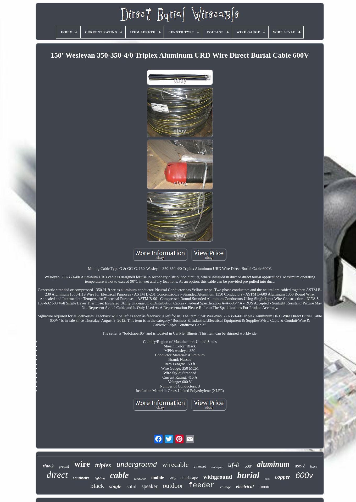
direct (57, 475)
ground (64, 466)
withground (217, 476)
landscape (189, 478)
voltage (225, 487)
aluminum (273, 464)
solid (131, 486)
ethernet (200, 466)
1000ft (264, 487)
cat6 (267, 478)
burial (248, 475)
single (115, 486)
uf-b (234, 464)
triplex (103, 465)
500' (248, 466)
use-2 (300, 465)
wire (82, 463)
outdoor (173, 485)
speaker (150, 486)
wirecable (175, 464)
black (97, 485)
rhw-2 (48, 465)
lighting (100, 478)
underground (136, 464)
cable (119, 475)
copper (282, 477)
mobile (157, 477)
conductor (140, 478)
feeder (201, 485)
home (313, 466)
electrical (245, 486)
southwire (81, 478)
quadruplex (217, 467)
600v (304, 475)
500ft (172, 478)
